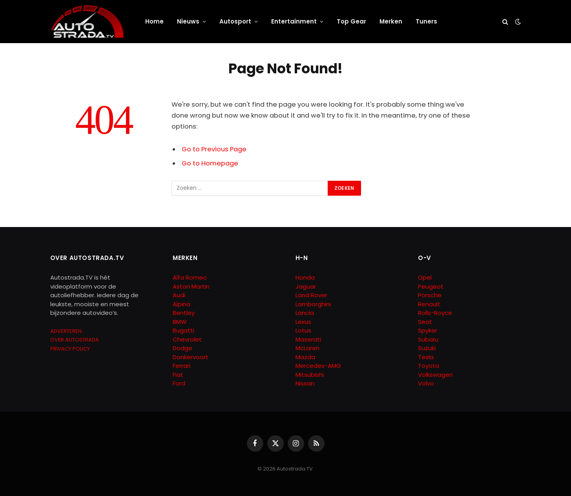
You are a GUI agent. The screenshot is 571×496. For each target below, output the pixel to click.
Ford (179, 383)
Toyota (428, 366)
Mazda (305, 357)
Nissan (305, 383)
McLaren (307, 348)
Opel (425, 277)
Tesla (426, 357)
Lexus (303, 322)
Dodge (182, 348)
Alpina (181, 304)
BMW (180, 322)
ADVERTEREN (66, 331)
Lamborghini (313, 304)
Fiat (178, 375)
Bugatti (183, 330)
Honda (305, 277)
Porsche (429, 295)
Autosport (235, 21)
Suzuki (427, 348)
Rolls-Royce (435, 313)
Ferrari (181, 366)
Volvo (426, 383)
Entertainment (294, 21)
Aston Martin (191, 286)
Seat (425, 322)
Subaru (428, 339)
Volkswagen (435, 375)
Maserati (308, 339)
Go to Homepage (210, 163)
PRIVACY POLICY (70, 348)
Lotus (303, 330)
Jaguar (306, 286)
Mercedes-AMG (318, 366)
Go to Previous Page (214, 149)
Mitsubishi (310, 375)
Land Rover (311, 295)
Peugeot (430, 286)
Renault (429, 304)
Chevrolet (187, 339)
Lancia (305, 313)
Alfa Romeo (190, 277)
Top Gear (351, 21)
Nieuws (188, 21)
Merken (390, 21)
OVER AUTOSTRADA (74, 339)
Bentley (184, 313)
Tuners (426, 21)
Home (154, 21)
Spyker (427, 330)
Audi (179, 295)
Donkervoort (190, 357)
